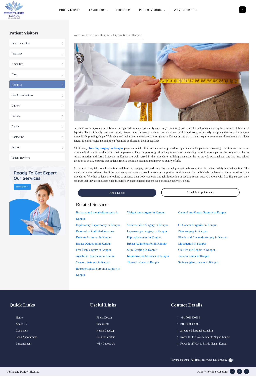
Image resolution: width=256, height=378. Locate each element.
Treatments (102, 326)
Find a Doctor (117, 192)
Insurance (37, 53)
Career (37, 126)
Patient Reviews (21, 157)
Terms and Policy (17, 373)
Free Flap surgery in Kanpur (94, 250)
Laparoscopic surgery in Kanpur (147, 231)
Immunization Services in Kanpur (148, 257)
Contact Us (37, 137)
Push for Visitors (37, 43)
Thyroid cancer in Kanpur (143, 263)
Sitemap (35, 373)
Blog (37, 74)
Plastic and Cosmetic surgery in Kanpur (203, 238)
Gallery (37, 106)
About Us (37, 85)
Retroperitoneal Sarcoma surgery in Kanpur (99, 273)
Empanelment (23, 345)
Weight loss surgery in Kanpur (146, 212)
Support (37, 147)
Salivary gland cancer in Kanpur (199, 263)
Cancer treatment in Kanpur (94, 263)
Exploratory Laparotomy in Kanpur (98, 225)
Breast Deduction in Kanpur (94, 244)
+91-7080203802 (189, 326)
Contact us (22, 332)
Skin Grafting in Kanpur (142, 250)
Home (19, 319)
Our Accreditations (37, 95)
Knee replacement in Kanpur (94, 238)
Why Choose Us (185, 9)
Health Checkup (105, 332)
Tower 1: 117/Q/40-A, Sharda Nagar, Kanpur (205, 339)
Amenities (37, 64)
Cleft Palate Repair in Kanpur (197, 250)
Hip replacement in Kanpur (144, 238)
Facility (37, 116)
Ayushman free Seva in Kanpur (96, 257)
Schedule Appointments (200, 192)
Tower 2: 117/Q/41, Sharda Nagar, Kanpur (203, 345)
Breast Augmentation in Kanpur (147, 244)
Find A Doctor (69, 9)
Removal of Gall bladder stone (95, 231)
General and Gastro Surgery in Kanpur (203, 212)
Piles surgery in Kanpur (193, 231)
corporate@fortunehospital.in (196, 332)
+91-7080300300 (190, 319)
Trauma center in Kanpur (194, 257)
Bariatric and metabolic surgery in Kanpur (98, 215)
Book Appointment (26, 339)
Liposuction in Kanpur (192, 244)
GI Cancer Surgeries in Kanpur (198, 225)
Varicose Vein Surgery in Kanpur (148, 225)
